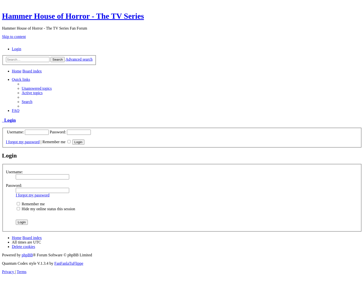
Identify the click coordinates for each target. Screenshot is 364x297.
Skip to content (14, 37)
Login (9, 120)
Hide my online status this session (46, 209)
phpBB (27, 255)
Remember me (56, 142)
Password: (14, 185)
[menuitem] (16, 49)
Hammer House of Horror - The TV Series (73, 16)
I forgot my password (23, 142)
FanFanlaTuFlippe (68, 263)
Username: (14, 172)
